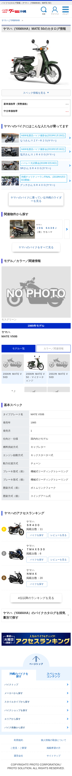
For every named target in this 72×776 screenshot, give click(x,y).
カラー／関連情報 (54, 348)
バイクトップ (11, 684)
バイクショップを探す (15, 710)
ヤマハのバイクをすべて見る (36, 247)
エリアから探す (12, 719)
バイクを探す (37, 535)
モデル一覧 (18, 348)
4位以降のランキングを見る (36, 598)
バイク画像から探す (14, 727)
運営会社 (18, 755)
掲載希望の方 (53, 748)
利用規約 (18, 740)
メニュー (65, 14)
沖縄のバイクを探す (18, 675)
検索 (43, 14)
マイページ (55, 14)
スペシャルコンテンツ (53, 675)
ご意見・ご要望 (18, 748)
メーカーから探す (13, 693)
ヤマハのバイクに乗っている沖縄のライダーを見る (36, 199)
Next (67, 229)
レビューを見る (58, 535)
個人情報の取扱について (53, 740)
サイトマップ (53, 755)
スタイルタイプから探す (17, 701)
